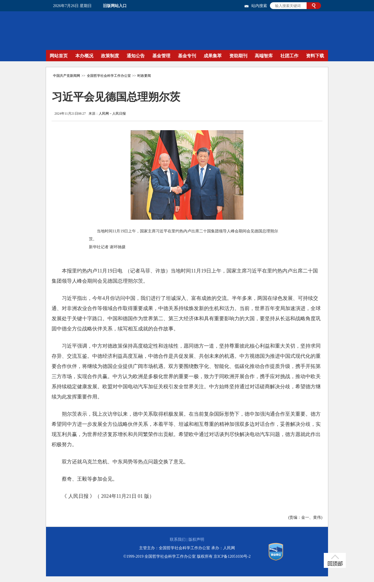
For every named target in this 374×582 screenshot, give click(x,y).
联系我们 (178, 539)
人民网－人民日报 (112, 113)
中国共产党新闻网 (66, 76)
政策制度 (110, 55)
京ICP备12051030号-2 (232, 556)
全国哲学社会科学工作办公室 (109, 76)
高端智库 (264, 55)
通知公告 (136, 55)
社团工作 (289, 55)
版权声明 (196, 539)
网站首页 (59, 55)
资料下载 (315, 55)
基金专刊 (187, 55)
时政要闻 (144, 76)
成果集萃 (213, 55)
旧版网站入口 (115, 6)
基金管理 (161, 55)
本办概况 (84, 55)
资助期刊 (238, 55)
